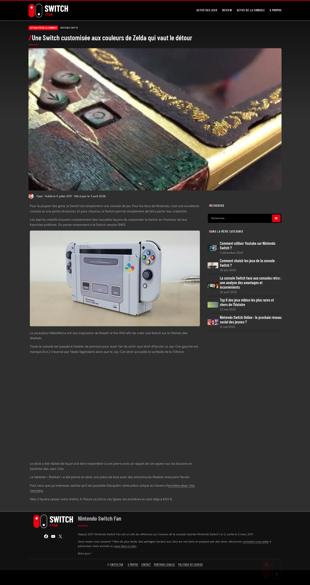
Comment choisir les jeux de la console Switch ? (247, 262)
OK (276, 218)
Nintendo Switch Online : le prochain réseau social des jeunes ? (251, 319)
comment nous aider (256, 541)
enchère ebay (178, 485)
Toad (39, 196)
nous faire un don (125, 546)
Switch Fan (116, 564)
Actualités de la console (43, 27)
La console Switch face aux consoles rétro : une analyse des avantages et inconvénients (251, 282)
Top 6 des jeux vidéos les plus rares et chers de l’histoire (247, 302)
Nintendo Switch (69, 27)
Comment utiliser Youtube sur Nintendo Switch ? (247, 245)
